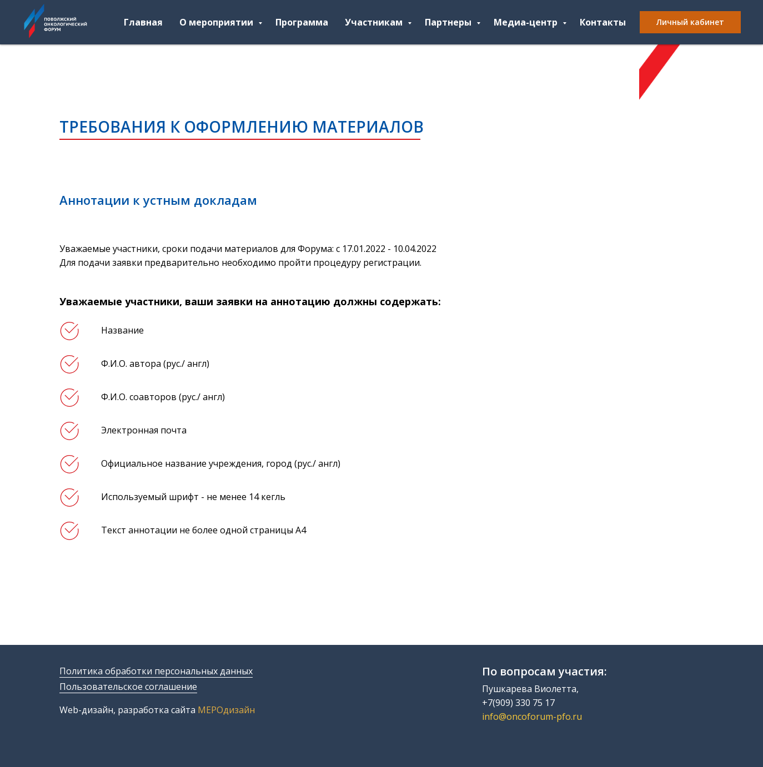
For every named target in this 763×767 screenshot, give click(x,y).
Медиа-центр (527, 22)
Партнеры (449, 22)
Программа (301, 22)
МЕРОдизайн (226, 710)
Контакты (603, 22)
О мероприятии (217, 22)
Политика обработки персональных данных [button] (156, 671)
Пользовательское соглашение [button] (128, 686)
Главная (143, 22)
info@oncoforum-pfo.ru (532, 716)
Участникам (375, 22)
